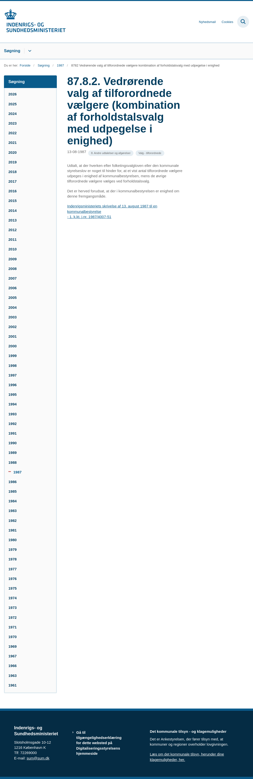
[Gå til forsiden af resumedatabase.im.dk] (33, 21)
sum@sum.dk (38, 758)
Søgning (12, 50)
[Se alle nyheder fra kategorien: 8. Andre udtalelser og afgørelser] (111, 153)
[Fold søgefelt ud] (243, 22)
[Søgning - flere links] (29, 51)
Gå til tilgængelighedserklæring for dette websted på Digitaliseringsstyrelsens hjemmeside (99, 743)
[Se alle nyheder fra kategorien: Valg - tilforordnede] (150, 153)
